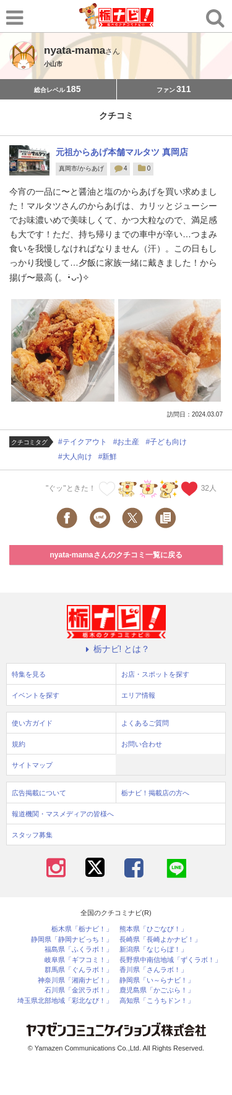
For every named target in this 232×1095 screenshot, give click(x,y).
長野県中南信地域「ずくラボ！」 (170, 960)
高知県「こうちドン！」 (156, 1000)
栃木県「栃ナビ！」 (82, 929)
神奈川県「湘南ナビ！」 (75, 980)
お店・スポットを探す (155, 674)
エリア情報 (138, 695)
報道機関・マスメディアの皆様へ (63, 814)
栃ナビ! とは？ (116, 649)
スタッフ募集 (32, 835)
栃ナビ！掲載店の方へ (155, 793)
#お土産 (126, 442)
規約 (18, 744)
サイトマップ (32, 765)
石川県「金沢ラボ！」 (79, 990)
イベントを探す (35, 695)
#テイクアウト (82, 442)
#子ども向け (166, 442)
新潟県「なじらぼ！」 (153, 949)
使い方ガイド (32, 723)
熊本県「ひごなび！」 (153, 929)
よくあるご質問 (145, 723)
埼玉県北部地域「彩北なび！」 (65, 1000)
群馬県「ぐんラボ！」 (79, 969)
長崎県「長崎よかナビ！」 (160, 939)
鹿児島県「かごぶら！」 (156, 990)
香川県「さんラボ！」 (153, 969)
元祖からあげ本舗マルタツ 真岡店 (122, 152)
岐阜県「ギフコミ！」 (79, 960)
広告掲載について (39, 793)
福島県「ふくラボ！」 (79, 949)
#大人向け (75, 456)
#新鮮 (108, 456)
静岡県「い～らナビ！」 (156, 980)
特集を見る (29, 674)
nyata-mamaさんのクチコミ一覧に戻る (115, 555)
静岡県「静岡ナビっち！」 (72, 939)
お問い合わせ (141, 744)
